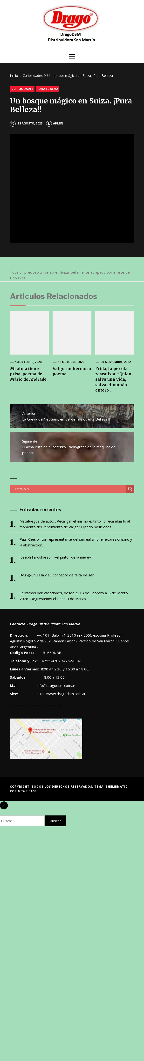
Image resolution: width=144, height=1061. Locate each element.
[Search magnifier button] (130, 489)
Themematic (117, 787)
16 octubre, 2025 (71, 362)
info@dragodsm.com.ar (55, 685)
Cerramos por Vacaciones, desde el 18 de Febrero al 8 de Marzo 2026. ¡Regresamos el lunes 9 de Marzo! (74, 595)
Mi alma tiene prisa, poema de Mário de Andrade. (29, 374)
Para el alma (47, 89)
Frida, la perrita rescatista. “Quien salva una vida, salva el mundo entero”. (113, 379)
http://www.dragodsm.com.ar (61, 693)
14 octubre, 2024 (28, 362)
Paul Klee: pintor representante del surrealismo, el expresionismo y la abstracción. (76, 542)
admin (54, 123)
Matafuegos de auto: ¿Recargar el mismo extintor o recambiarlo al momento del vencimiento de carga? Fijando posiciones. (75, 524)
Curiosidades (22, 89)
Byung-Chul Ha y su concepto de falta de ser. (57, 575)
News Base (28, 791)
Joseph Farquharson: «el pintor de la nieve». (56, 557)
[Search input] (69, 489)
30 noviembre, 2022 (116, 362)
